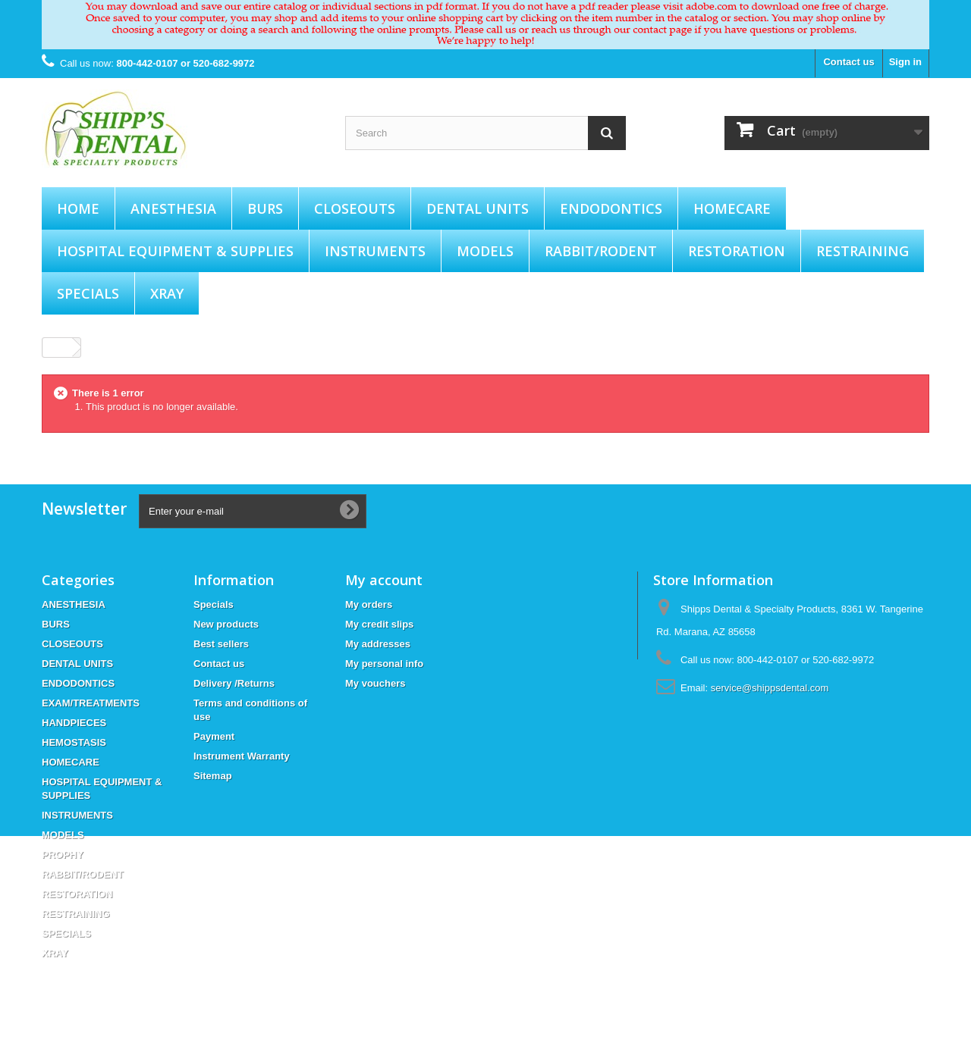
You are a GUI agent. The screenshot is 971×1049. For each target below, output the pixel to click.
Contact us (848, 61)
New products (226, 624)
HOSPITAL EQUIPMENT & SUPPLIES (175, 251)
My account (384, 580)
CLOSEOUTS (354, 208)
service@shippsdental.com (770, 688)
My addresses (377, 644)
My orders (368, 604)
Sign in (905, 61)
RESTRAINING (862, 251)
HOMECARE (732, 208)
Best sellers (221, 644)
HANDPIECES (74, 722)
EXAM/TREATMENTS (91, 703)
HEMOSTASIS (74, 742)
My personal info (384, 663)
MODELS (485, 251)
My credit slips (379, 624)
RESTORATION (736, 251)
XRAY (167, 293)
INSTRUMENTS (375, 251)
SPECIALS (88, 293)
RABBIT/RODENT (601, 251)
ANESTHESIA (173, 208)
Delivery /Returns (234, 683)
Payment (213, 736)
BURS (265, 208)
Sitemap (212, 775)
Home (78, 208)
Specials (213, 604)
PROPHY (62, 854)
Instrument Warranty (241, 756)
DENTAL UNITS (477, 208)
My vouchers (375, 683)
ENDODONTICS (611, 208)
